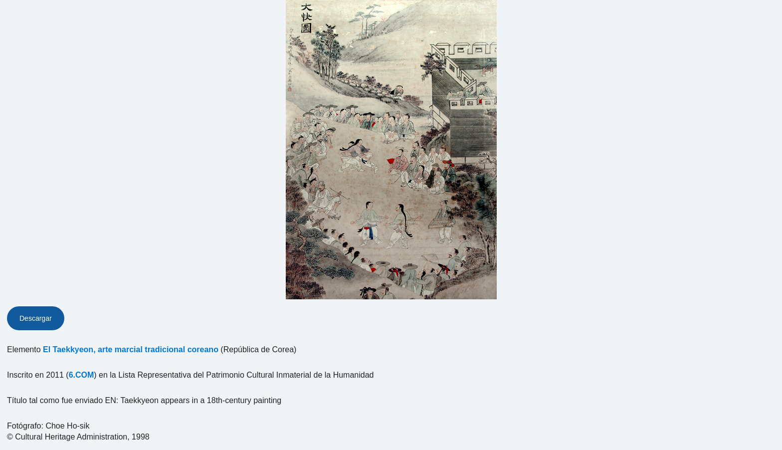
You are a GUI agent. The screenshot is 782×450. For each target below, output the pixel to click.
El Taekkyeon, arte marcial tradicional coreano (130, 349)
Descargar (35, 318)
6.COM (81, 375)
